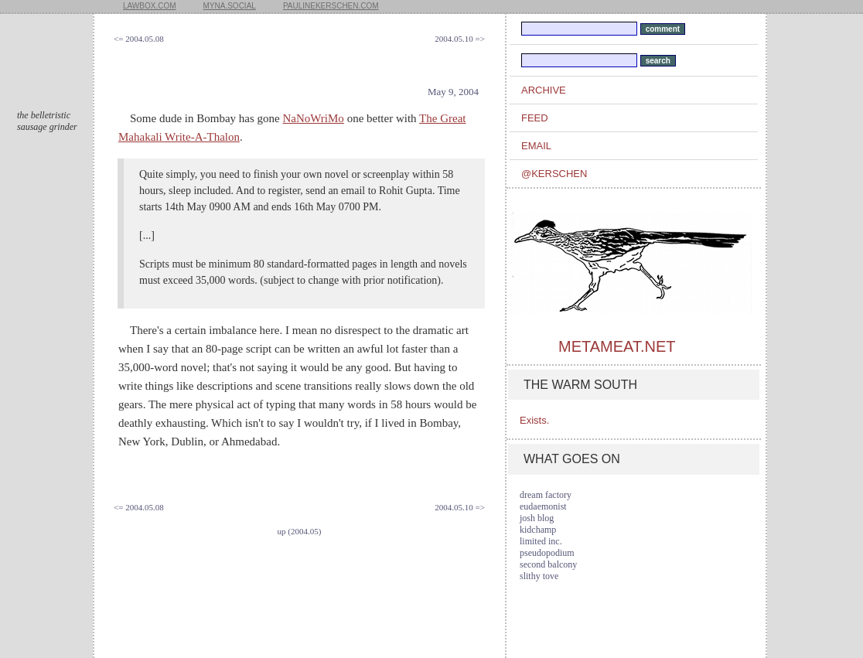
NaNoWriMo (312, 118)
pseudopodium (547, 552)
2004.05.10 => (460, 38)
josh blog (537, 518)
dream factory (545, 494)
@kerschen (554, 174)
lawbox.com (149, 6)
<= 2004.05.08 (139, 38)
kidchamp (538, 529)
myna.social (229, 6)
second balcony (548, 564)
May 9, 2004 (453, 91)
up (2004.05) (300, 531)
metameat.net (616, 346)
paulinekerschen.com (331, 6)
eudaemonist (543, 506)
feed (534, 118)
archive (543, 90)
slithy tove (539, 576)
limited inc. (541, 541)
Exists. (534, 420)
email (536, 146)
